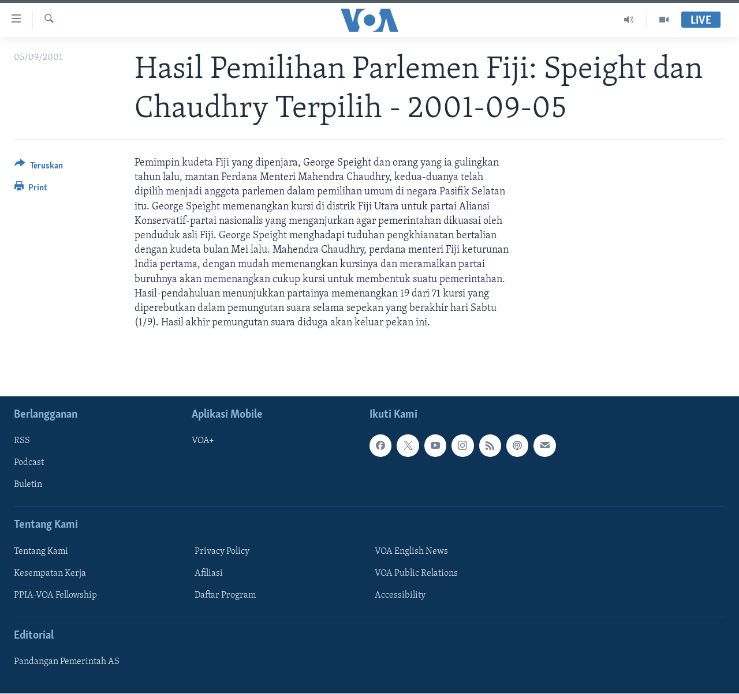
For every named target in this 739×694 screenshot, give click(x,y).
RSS (22, 441)
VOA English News (411, 551)
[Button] (38, 167)
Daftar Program (225, 595)
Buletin (28, 485)
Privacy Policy (222, 551)
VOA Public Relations (416, 573)
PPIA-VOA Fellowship (55, 595)
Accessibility (400, 595)
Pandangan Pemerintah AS (67, 662)
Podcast (29, 463)
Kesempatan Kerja (50, 573)
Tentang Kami (41, 551)
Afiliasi (209, 573)
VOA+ (203, 441)
